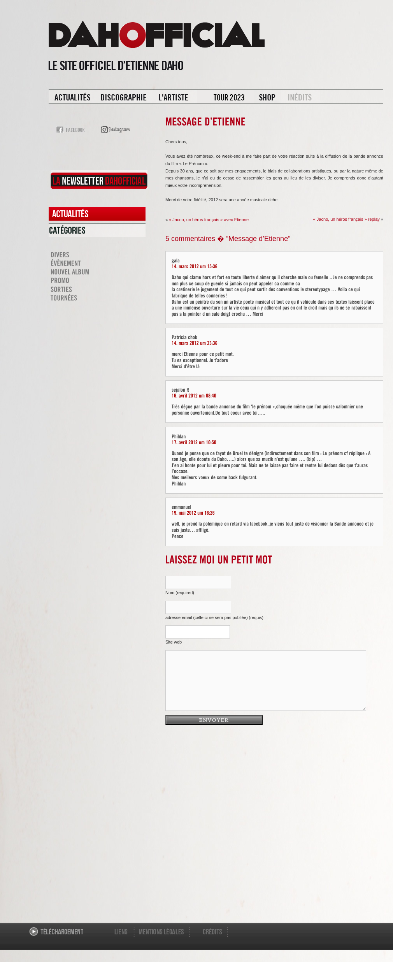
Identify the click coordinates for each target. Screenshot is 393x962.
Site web (173, 642)
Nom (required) (179, 592)
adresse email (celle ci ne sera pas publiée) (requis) (214, 617)
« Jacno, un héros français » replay (346, 219)
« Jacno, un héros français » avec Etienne (209, 219)
